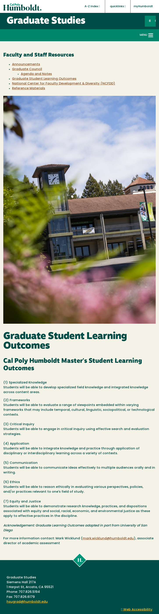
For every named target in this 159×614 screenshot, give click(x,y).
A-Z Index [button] (92, 6)
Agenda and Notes (36, 74)
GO (155, 21)
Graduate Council (27, 69)
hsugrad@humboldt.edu (27, 602)
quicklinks (118, 6)
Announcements (26, 64)
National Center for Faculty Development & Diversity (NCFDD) (63, 83)
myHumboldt (143, 6)
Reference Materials (28, 88)
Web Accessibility (137, 609)
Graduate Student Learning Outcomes (44, 79)
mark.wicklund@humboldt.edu (108, 538)
